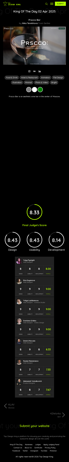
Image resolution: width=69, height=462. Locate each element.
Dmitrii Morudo (29, 341)
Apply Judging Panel (51, 445)
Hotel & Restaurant (29, 77)
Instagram (34, 451)
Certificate (38, 448)
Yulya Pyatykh (29, 260)
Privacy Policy (50, 448)
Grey (28, 89)
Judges (38, 445)
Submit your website (35, 426)
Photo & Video (41, 82)
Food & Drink (12, 77)
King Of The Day (16, 445)
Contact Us (18, 448)
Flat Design (58, 77)
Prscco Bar (34, 19)
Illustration (17, 82)
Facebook (16, 451)
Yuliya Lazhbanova (30, 300)
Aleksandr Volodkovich (32, 381)
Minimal (28, 82)
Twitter (25, 451)
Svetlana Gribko (29, 321)
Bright (54, 82)
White (34, 89)
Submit (60, 3)
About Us (28, 448)
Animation (45, 77)
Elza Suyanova (29, 280)
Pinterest (53, 451)
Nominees (29, 445)
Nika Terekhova (30, 23)
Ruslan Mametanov (31, 361)
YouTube (44, 451)
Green (40, 89)
